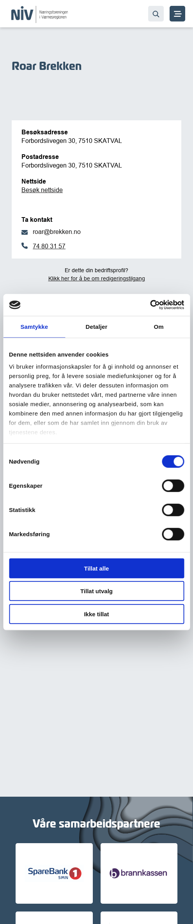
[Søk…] (156, 13)
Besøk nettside (42, 189)
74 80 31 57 (49, 246)
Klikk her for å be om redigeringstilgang (96, 278)
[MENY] (177, 13)
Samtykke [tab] (34, 326)
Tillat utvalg (96, 591)
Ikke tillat (96, 613)
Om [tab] (159, 326)
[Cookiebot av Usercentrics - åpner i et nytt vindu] (150, 305)
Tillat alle (96, 568)
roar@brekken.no (57, 231)
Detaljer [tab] (97, 326)
